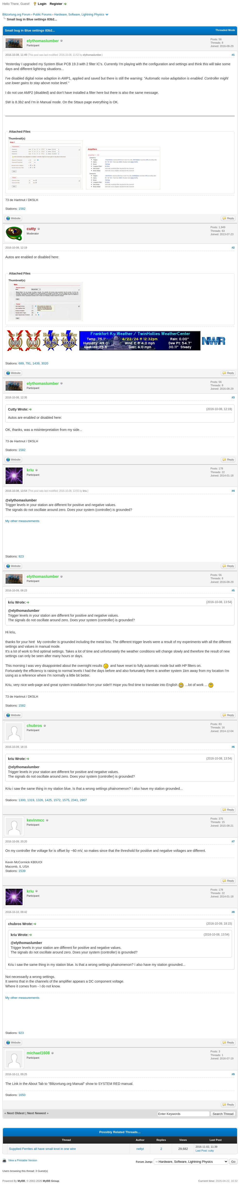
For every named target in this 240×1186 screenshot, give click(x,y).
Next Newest (36, 1113)
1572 (57, 800)
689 (21, 363)
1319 (30, 800)
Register (56, 4)
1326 (39, 800)
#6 (233, 746)
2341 (74, 800)
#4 (233, 490)
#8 (233, 912)
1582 (21, 208)
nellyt (140, 1149)
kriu (85, 491)
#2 (233, 247)
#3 (233, 397)
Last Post (201, 1150)
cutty (211, 1150)
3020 (44, 363)
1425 (48, 800)
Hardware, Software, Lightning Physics (79, 14)
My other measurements (22, 521)
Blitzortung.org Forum (16, 14)
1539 (21, 871)
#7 (233, 841)
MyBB (21, 1180)
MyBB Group (51, 1180)
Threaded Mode (225, 30)
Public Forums (42, 14)
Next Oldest (15, 1113)
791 (28, 363)
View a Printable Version (22, 1160)
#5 (233, 590)
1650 (21, 1095)
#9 (233, 1074)
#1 (233, 54)
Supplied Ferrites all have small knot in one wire (42, 1149)
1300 (21, 800)
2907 (83, 800)
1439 (36, 363)
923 (21, 556)
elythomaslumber (92, 55)
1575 (65, 800)
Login (42, 4)
